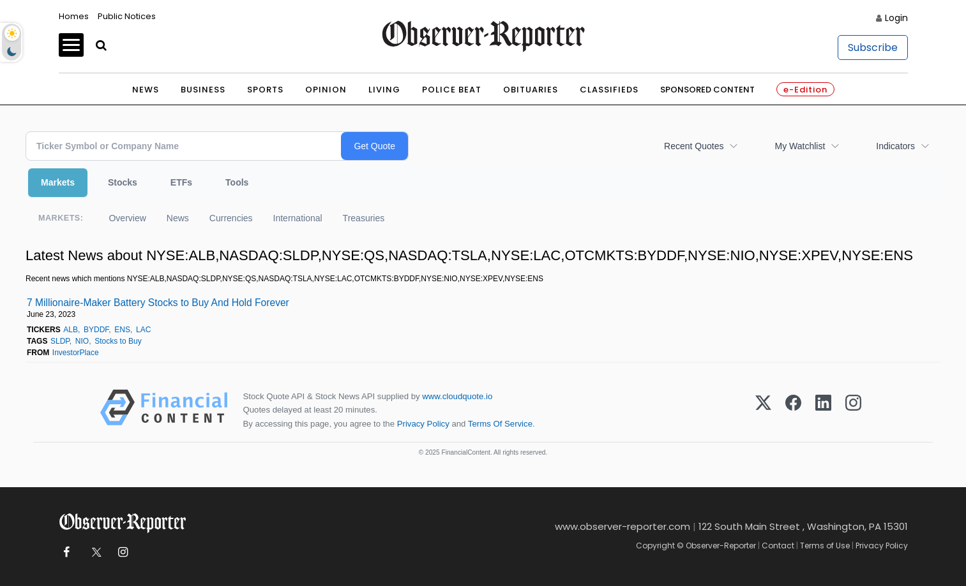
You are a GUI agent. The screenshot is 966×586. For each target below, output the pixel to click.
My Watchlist (799, 146)
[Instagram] (853, 410)
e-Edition (805, 90)
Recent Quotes (693, 146)
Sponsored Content (707, 90)
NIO (82, 341)
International (297, 218)
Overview (127, 218)
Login (896, 17)
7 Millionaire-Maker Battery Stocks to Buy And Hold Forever (158, 302)
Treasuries (364, 218)
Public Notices (127, 16)
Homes (74, 16)
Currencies (231, 218)
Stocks (122, 182)
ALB (70, 329)
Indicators (895, 146)
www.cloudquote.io (457, 396)
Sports (265, 90)
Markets (58, 182)
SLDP (60, 341)
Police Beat (451, 90)
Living (384, 90)
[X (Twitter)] (763, 410)
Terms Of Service (500, 424)
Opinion (326, 90)
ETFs (181, 182)
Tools (236, 182)
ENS (122, 329)
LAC (143, 329)
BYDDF (96, 329)
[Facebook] (793, 410)
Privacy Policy (423, 424)
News (145, 90)
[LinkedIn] (823, 410)
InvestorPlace (75, 352)
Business (203, 90)
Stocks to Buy (117, 341)
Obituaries (530, 90)
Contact (778, 545)
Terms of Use (825, 545)
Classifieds (609, 90)
